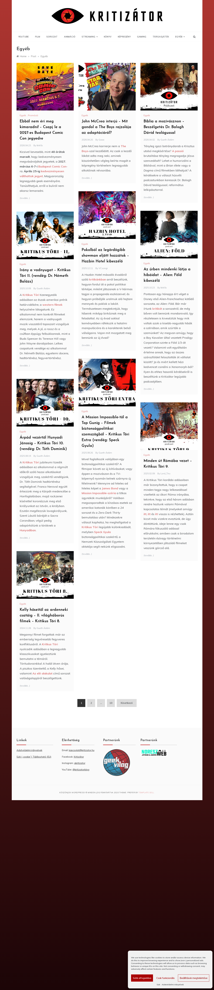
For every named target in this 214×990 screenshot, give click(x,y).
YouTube (23, 36)
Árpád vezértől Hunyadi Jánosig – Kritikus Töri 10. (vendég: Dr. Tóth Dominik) (43, 443)
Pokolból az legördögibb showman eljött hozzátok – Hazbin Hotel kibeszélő (105, 255)
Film (37, 36)
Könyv (108, 36)
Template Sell (146, 792)
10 (110, 702)
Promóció (33, 115)
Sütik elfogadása (142, 978)
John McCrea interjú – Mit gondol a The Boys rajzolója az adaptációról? (106, 127)
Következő (127, 702)
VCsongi (103, 268)
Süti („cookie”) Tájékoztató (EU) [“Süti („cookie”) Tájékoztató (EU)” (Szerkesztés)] (34, 756)
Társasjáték (161, 36)
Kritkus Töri (49, 644)
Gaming (141, 36)
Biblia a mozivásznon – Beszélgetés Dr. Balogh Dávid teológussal (164, 127)
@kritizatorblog (81, 769)
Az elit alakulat (42, 673)
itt (145, 514)
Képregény (124, 36)
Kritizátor (79, 756)
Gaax (101, 139)
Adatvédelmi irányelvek (173, 984)
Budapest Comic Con (52, 166)
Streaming (89, 36)
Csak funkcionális (165, 978)
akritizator (79, 763)
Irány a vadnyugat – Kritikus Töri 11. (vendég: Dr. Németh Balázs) (45, 275)
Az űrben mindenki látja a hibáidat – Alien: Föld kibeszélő (167, 275)
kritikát (157, 308)
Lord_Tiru (165, 473)
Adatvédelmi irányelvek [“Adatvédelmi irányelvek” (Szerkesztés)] (29, 750)
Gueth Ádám (167, 139)
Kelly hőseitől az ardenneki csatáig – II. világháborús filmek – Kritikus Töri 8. (44, 615)
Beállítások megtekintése (193, 978)
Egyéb (180, 36)
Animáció (69, 36)
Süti (158, 984)
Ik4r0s (40, 145)
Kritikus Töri (31, 295)
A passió (178, 151)
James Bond (110, 488)
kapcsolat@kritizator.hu (81, 750)
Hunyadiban (28, 530)
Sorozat (52, 36)
